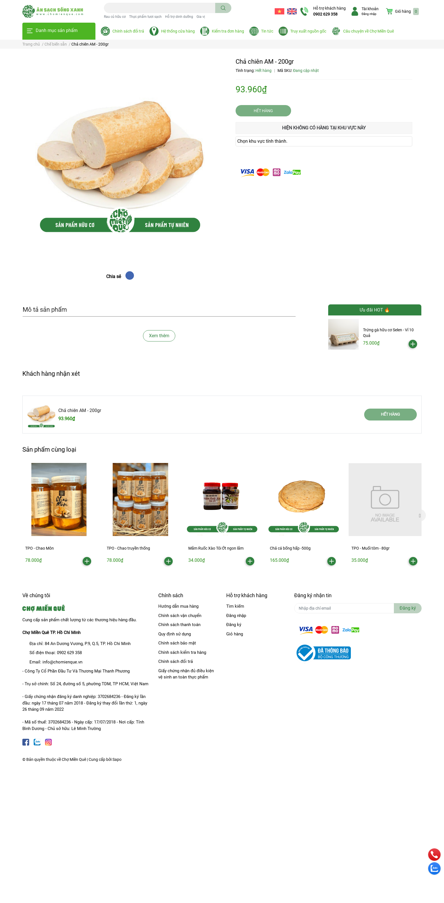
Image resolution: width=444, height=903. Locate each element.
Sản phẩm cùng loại (49, 449)
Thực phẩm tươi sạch (145, 17)
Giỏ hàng (234, 634)
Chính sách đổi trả (128, 31)
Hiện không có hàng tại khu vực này (324, 128)
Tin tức (267, 31)
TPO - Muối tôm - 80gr (370, 548)
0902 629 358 (325, 14)
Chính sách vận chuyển (179, 615)
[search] (223, 8)
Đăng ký (233, 624)
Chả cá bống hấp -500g (290, 548)
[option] (59, 515)
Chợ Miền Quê (74, 759)
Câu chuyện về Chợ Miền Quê (368, 31)
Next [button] (419, 515)
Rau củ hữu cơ (115, 17)
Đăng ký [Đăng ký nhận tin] (408, 608)
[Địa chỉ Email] (358, 608)
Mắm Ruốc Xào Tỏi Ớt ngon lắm (216, 548)
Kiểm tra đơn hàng (228, 31)
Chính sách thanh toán (179, 624)
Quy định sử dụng (174, 634)
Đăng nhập (369, 14)
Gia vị (201, 17)
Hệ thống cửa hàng (178, 31)
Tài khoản (370, 9)
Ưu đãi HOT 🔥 (375, 310)
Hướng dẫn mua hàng (178, 606)
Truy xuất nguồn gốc (308, 31)
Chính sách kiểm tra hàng (182, 652)
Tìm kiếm (235, 606)
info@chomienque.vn (62, 662)
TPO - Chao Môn (39, 548)
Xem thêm (159, 335)
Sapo (116, 759)
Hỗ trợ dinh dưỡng (179, 17)
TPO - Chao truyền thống (128, 548)
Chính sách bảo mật (177, 643)
